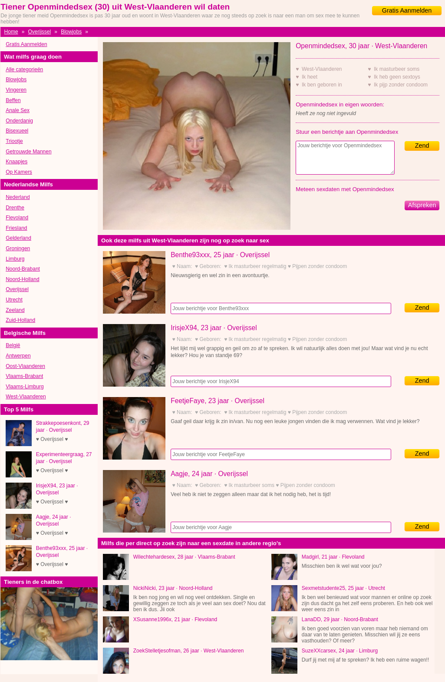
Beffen (13, 100)
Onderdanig (19, 121)
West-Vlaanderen (26, 397)
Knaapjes (16, 162)
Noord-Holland (22, 279)
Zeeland (15, 310)
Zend (422, 145)
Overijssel (39, 32)
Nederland (18, 197)
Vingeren (16, 90)
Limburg (15, 259)
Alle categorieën (24, 69)
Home (11, 32)
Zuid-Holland (20, 320)
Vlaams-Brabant (24, 376)
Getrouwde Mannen (28, 152)
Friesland (16, 228)
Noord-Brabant (23, 269)
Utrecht (14, 300)
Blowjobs (71, 32)
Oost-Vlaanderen (25, 366)
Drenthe (15, 208)
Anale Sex (18, 110)
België (13, 345)
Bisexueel (17, 131)
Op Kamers (19, 172)
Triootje (14, 141)
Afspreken (422, 205)
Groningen (18, 248)
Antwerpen (18, 356)
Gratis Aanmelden (407, 10)
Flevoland (17, 218)
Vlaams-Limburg (24, 387)
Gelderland (18, 238)
